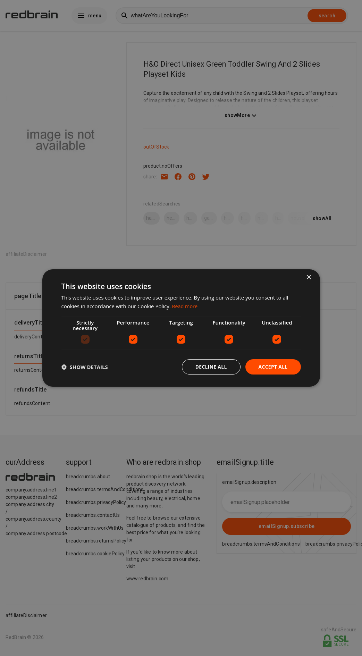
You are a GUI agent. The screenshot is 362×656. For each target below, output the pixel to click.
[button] (84, 367)
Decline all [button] (210, 366)
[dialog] (181, 328)
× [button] (308, 277)
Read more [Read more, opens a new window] (185, 306)
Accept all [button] (272, 366)
